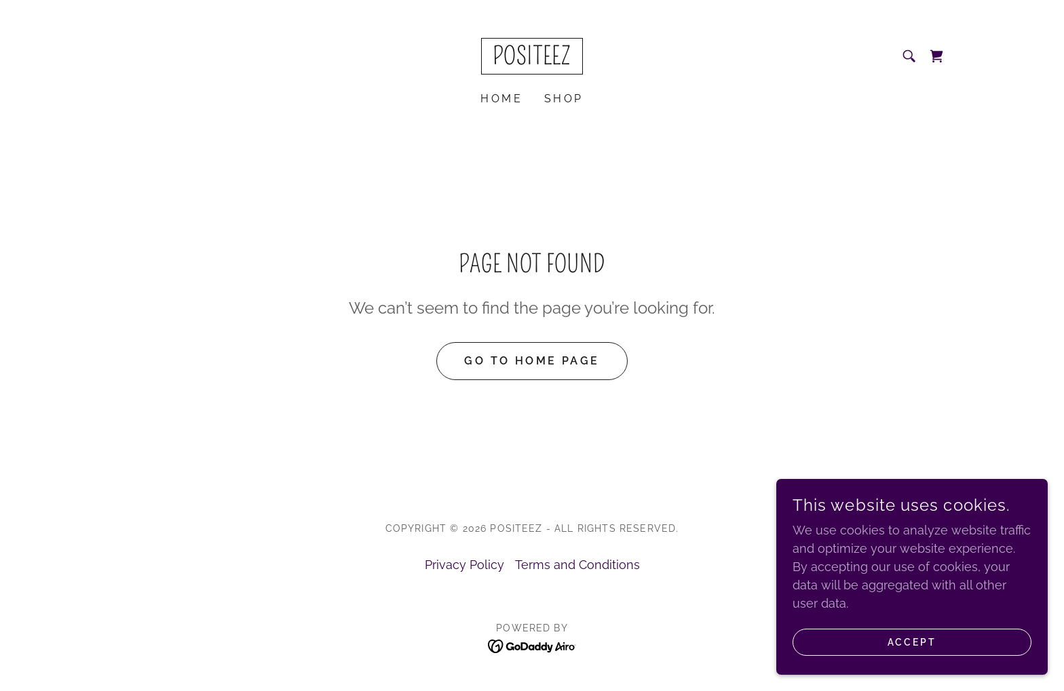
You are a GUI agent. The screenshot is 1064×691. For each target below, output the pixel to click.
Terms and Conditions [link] (577, 565)
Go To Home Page (531, 360)
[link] (532, 60)
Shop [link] (564, 98)
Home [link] (501, 98)
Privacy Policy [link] (464, 565)
